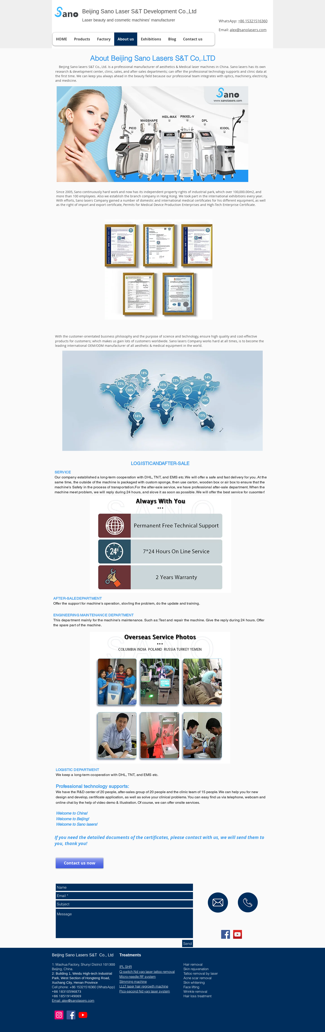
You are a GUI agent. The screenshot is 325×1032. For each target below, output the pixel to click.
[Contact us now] (79, 863)
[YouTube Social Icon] (237, 934)
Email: (243, 29)
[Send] (187, 943)
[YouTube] (83, 1015)
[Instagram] (59, 1015)
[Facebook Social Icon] (225, 934)
